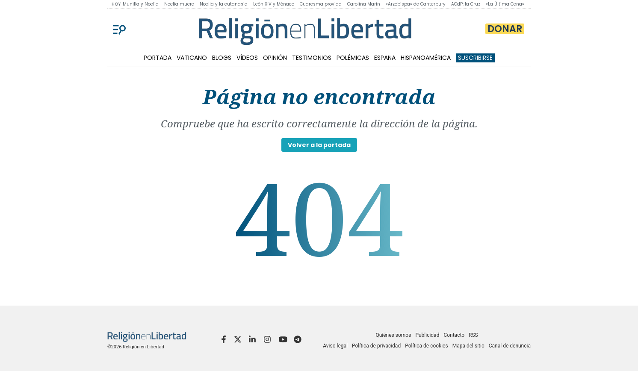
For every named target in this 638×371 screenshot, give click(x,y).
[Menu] (119, 28)
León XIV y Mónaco (273, 4)
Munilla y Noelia (141, 4)
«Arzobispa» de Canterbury (416, 4)
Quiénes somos (393, 335)
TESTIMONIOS (311, 57)
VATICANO (192, 57)
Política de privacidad (376, 346)
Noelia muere (179, 4)
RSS (473, 335)
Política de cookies (426, 346)
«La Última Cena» (505, 4)
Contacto (453, 335)
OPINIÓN (275, 57)
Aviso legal (335, 346)
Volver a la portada (319, 145)
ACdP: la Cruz (465, 4)
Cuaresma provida (321, 4)
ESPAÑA (385, 57)
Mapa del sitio (468, 346)
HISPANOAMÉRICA (426, 57)
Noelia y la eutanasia (224, 4)
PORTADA (157, 57)
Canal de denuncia (510, 346)
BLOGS (221, 57)
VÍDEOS (247, 57)
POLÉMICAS (353, 57)
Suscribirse (475, 57)
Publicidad (427, 335)
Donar (504, 29)
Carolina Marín (363, 4)
